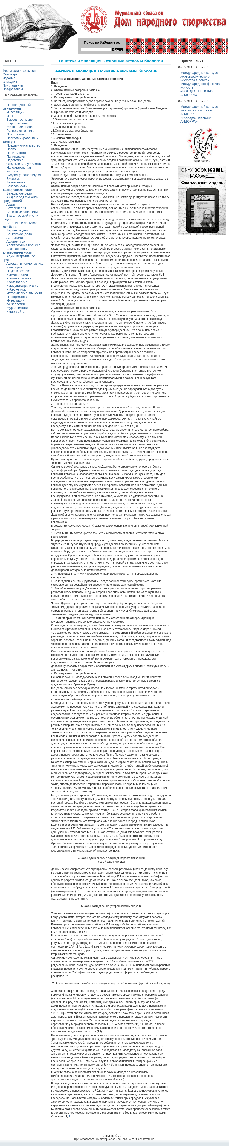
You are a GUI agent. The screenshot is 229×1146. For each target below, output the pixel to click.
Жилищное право (19, 127)
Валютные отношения (22, 212)
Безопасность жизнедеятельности (17, 188)
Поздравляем (13, 89)
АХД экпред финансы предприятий (21, 199)
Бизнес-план (15, 182)
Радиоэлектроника (20, 130)
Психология (15, 134)
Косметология (16, 282)
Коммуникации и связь (23, 286)
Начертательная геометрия (17, 169)
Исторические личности (24, 293)
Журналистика (17, 123)
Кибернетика (16, 289)
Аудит (10, 204)
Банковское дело (19, 193)
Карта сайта (15, 311)
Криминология (17, 274)
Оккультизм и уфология (24, 164)
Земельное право (19, 119)
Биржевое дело (17, 230)
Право (11, 149)
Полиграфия (15, 156)
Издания (9, 78)
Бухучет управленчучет (23, 175)
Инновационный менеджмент (17, 106)
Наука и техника (18, 271)
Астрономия (15, 238)
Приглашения (13, 85)
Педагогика (14, 160)
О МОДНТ (10, 82)
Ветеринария (16, 208)
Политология (16, 153)
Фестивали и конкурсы (19, 70)
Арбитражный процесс (23, 245)
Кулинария (14, 267)
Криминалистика (18, 278)
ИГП (9, 116)
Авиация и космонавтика (24, 263)
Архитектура (15, 241)
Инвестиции (15, 112)
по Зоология (15, 304)
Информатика (16, 297)
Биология (13, 178)
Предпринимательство (23, 145)
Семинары (10, 74)
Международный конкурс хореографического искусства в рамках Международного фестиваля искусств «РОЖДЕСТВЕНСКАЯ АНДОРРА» (201, 84)
